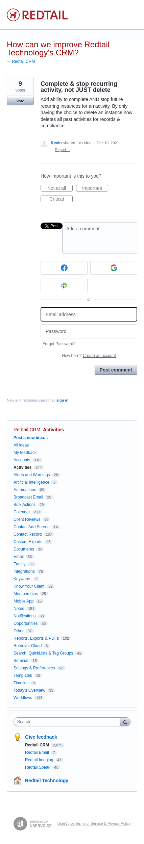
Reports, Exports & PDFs (36, 638)
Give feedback (41, 737)
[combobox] (68, 721)
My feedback (25, 452)
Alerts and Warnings (32, 474)
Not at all (60, 188)
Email (19, 556)
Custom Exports (28, 541)
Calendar (22, 512)
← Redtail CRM (21, 61)
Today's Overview (29, 690)
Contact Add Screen (32, 527)
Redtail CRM (27, 429)
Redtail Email (37, 752)
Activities (53, 429)
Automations (25, 489)
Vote (20, 101)
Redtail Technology (46, 780)
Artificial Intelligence (31, 482)
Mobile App (23, 601)
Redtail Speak (38, 767)
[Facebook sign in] (64, 268)
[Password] (89, 331)
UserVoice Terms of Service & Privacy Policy (94, 823)
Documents (24, 549)
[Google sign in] (113, 268)
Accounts (22, 460)
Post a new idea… (31, 437)
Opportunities (26, 623)
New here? (89, 355)
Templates (23, 675)
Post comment (116, 370)
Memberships (26, 593)
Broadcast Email (28, 497)
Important (95, 188)
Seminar (21, 660)
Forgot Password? (59, 343)
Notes (19, 608)
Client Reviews (27, 519)
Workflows (23, 697)
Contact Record (28, 534)
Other (19, 631)
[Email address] (89, 314)
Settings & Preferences (34, 668)
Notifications (24, 616)
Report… (62, 150)
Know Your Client (29, 586)
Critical (61, 199)
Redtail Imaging (39, 760)
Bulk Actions (24, 504)
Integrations (24, 571)
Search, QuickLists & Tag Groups (43, 653)
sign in (62, 400)
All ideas (21, 445)
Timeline (21, 683)
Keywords (22, 579)
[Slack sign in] (64, 285)
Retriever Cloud (28, 645)
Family (19, 564)
